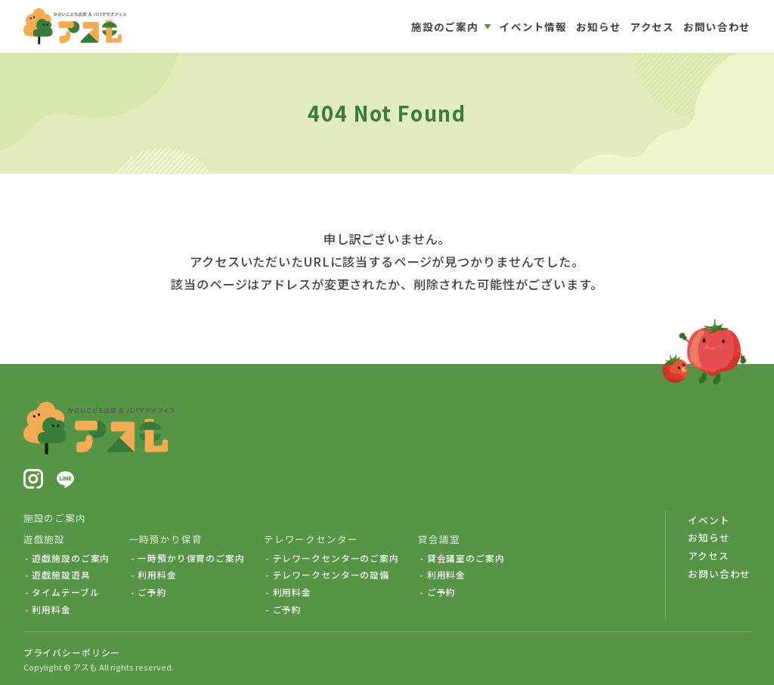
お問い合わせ (719, 573)
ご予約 (152, 592)
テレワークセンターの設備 (331, 575)
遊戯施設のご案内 (71, 558)
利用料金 (51, 609)
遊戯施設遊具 (61, 575)
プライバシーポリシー (72, 652)
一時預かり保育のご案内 (191, 558)
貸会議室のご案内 (466, 558)
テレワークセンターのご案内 (336, 558)
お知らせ (708, 537)
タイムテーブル (65, 592)
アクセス (708, 555)
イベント (708, 520)
